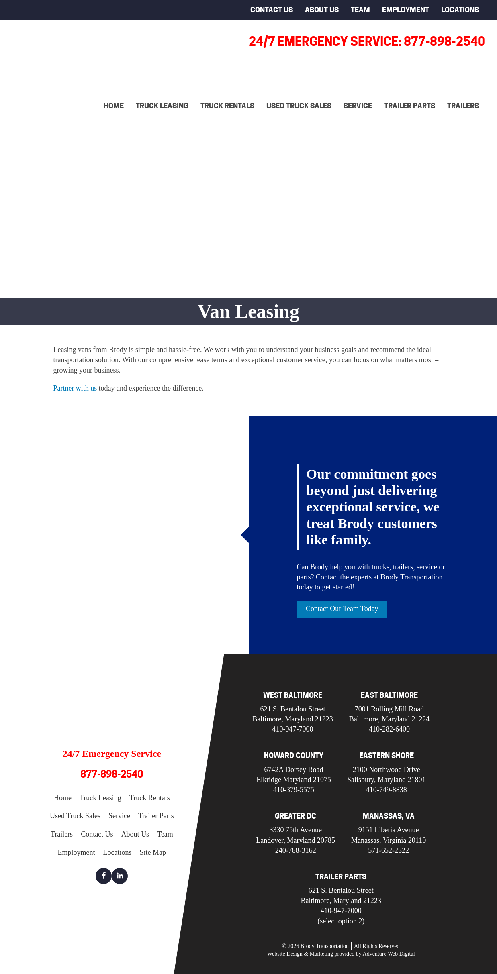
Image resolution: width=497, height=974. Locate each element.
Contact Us (271, 10)
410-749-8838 (386, 790)
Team (360, 10)
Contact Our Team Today (342, 609)
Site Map (153, 852)
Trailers (463, 106)
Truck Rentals (227, 106)
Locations (460, 10)
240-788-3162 (295, 850)
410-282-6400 (389, 729)
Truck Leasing (162, 106)
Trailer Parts (409, 106)
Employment (405, 10)
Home (114, 106)
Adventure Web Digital (389, 954)
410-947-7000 (292, 729)
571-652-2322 (388, 850)
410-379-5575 (293, 790)
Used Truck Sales (298, 106)
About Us (322, 10)
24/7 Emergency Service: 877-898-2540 (367, 41)
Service (358, 106)
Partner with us (75, 388)
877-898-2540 (111, 774)
